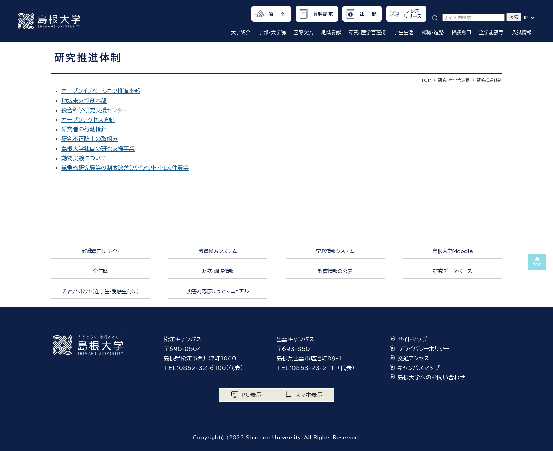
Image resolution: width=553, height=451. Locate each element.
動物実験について (84, 158)
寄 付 (277, 14)
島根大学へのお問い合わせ (431, 377)
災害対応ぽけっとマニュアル (218, 291)
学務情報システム (335, 251)
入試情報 (521, 32)
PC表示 (251, 394)
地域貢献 (331, 32)
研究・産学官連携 (367, 32)
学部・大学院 (272, 32)
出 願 (368, 14)
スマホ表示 (308, 394)
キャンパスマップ (418, 368)
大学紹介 (240, 32)
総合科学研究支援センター (94, 110)
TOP (426, 80)
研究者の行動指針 (84, 129)
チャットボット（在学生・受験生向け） (100, 291)
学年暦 (100, 271)
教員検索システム (218, 251)
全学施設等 (491, 32)
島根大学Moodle (452, 251)
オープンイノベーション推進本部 (100, 91)
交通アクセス (413, 358)
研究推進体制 (489, 80)
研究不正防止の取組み (89, 139)
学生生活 (403, 32)
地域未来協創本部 (84, 101)
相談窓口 (461, 32)
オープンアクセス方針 (88, 120)
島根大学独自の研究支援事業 (98, 149)
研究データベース (452, 271)
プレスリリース (413, 14)
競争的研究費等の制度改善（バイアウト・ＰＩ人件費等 (125, 168)
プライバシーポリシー (423, 349)
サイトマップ (412, 339)
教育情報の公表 (335, 271)
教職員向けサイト (100, 251)
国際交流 (303, 32)
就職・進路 (432, 32)
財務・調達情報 (218, 271)
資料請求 (323, 14)
